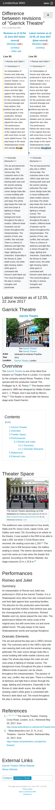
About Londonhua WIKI (27, 792)
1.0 (9, 715)
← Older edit (14, 51)
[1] (30, 385)
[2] (35, 561)
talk (20, 44)
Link (25, 520)
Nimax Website (9, 769)
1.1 (13, 715)
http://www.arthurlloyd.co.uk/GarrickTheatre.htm (31, 727)
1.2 (16, 715)
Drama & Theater (22, 778)
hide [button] (8, 422)
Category (7, 778)
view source (40, 40)
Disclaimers (27, 794)
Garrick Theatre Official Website (18, 765)
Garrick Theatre (28, 316)
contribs (14, 48)
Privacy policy (27, 789)
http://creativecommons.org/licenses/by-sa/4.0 (23, 517)
